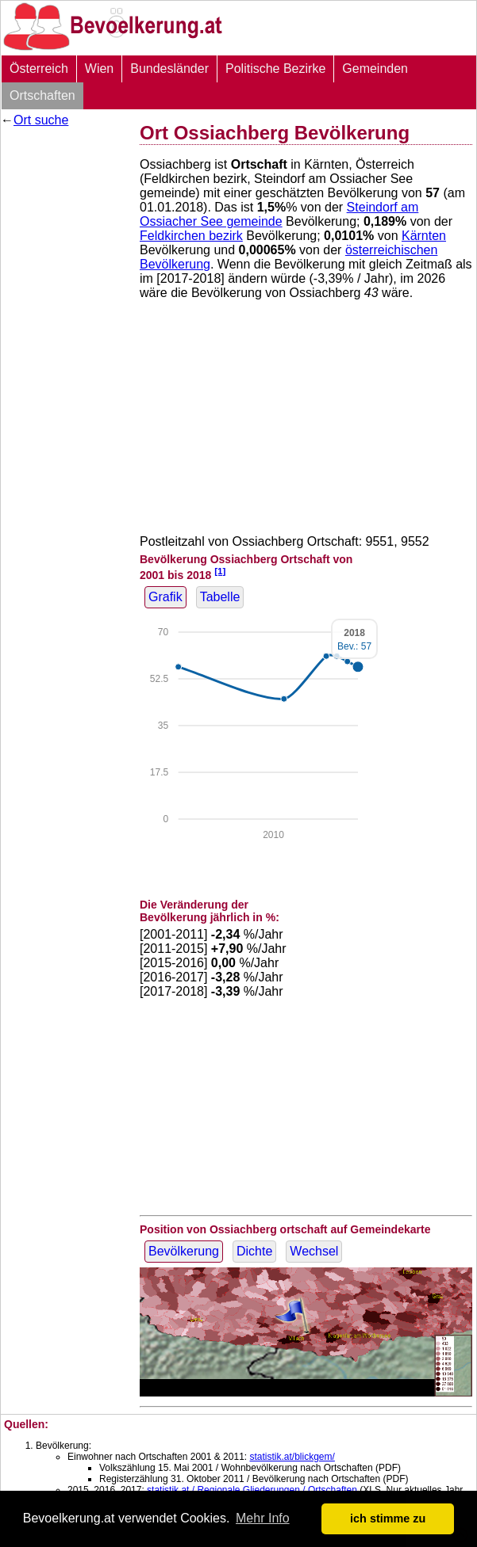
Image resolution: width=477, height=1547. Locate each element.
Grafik (165, 597)
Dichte (254, 1251)
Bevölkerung (183, 1251)
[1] (219, 571)
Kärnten (424, 235)
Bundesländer (169, 68)
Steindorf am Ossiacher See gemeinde (279, 214)
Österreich (39, 68)
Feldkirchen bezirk (191, 235)
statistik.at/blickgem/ (291, 1456)
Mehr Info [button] (263, 1518)
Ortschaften (42, 95)
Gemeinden (375, 68)
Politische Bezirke (275, 68)
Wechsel (314, 1251)
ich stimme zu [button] (387, 1518)
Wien (99, 68)
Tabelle (220, 597)
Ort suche (40, 120)
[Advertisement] (64, 183)
